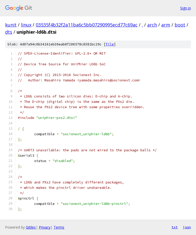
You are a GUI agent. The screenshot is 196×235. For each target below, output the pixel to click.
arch (152, 25)
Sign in (185, 8)
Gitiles (31, 227)
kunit (11, 25)
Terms (59, 227)
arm (165, 25)
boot (180, 25)
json (187, 227)
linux (26, 25)
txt (175, 227)
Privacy (45, 227)
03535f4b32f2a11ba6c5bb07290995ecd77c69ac (87, 25)
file (110, 44)
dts (8, 32)
